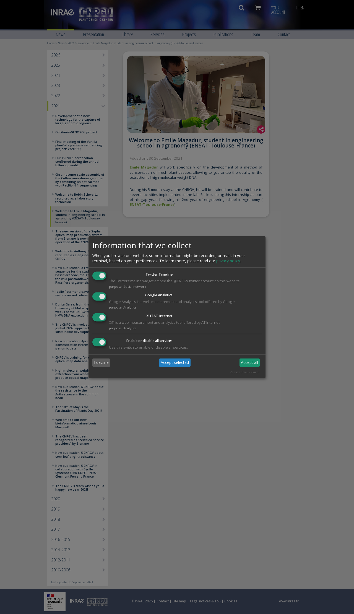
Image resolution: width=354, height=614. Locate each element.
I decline (101, 362)
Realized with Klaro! (244, 372)
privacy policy (228, 261)
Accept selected (175, 362)
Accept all (249, 362)
